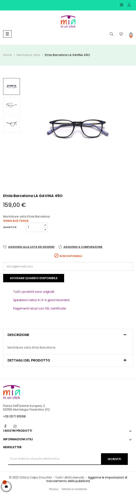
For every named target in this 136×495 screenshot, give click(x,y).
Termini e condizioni (74, 489)
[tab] (68, 335)
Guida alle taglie (15, 221)
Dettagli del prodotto (29, 360)
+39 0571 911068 (14, 416)
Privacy (53, 489)
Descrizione (18, 335)
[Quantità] (34, 227)
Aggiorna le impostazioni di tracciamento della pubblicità (86, 479)
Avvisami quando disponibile (33, 278)
